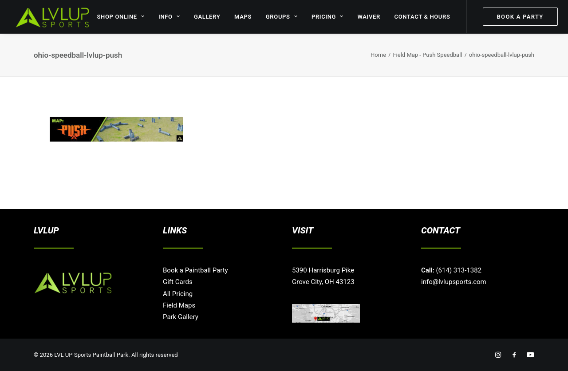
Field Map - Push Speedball (427, 54)
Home (378, 54)
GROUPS (281, 16)
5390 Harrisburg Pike (323, 270)
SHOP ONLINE (120, 16)
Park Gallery (180, 317)
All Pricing (178, 294)
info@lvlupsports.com (453, 282)
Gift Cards (178, 282)
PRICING (327, 16)
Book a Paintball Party (195, 270)
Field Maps (179, 305)
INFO (169, 16)
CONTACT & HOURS (422, 16)
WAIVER (368, 16)
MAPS (243, 16)
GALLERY (207, 16)
